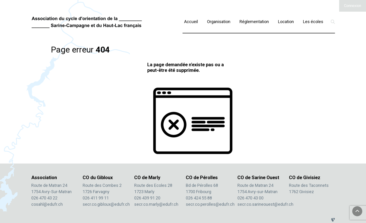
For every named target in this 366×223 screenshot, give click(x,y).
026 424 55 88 (199, 197)
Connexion (352, 5)
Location (286, 21)
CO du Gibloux (98, 177)
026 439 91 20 (147, 197)
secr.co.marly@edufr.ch (156, 204)
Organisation (218, 21)
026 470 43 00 (250, 197)
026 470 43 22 (44, 197)
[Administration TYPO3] (333, 220)
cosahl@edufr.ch (47, 204)
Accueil (191, 21)
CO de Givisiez (304, 177)
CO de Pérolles (202, 177)
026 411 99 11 (96, 197)
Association (44, 177)
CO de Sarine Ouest (258, 177)
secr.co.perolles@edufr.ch (210, 204)
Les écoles (313, 21)
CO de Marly (147, 177)
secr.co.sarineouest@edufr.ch (265, 204)
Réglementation (254, 21)
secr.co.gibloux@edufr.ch (106, 204)
